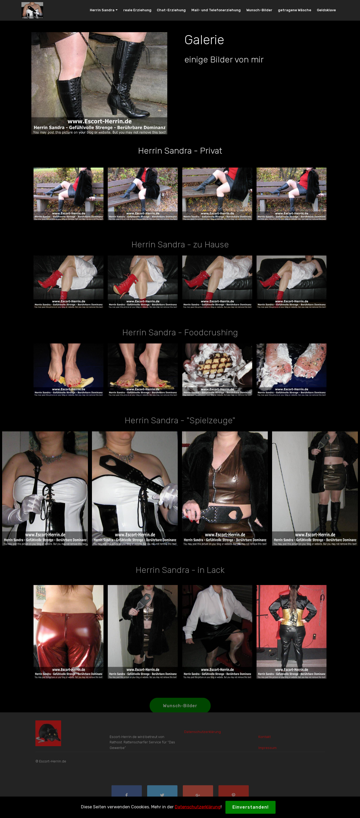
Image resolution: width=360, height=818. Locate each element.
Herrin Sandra (102, 10)
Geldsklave (326, 10)
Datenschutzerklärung (198, 806)
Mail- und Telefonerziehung (216, 10)
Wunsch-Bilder (259, 10)
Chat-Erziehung (171, 10)
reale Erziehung (137, 10)
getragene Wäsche (294, 10)
